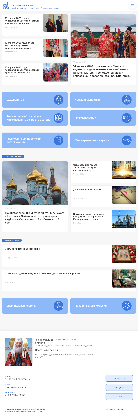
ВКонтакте (119, 378)
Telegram (119, 387)
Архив (119, 396)
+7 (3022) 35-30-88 (15, 395)
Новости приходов (12, 240)
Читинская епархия (23, 5)
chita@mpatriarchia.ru (15, 387)
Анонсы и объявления (13, 156)
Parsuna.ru (122, 409)
